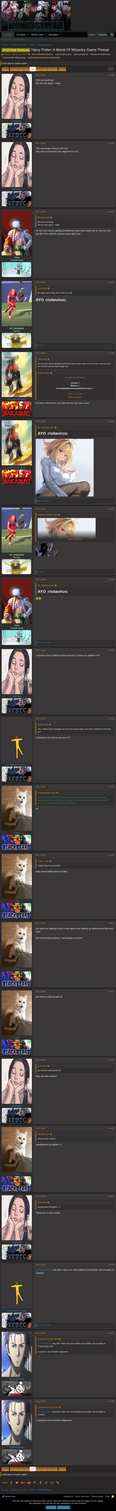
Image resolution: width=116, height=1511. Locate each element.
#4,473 (110, 923)
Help (107, 1496)
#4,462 (110, 143)
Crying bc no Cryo (18, 764)
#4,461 (110, 75)
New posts (6, 39)
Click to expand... (75, 397)
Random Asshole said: (49, 515)
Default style (8, 1496)
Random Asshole (18, 399)
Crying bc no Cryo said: (49, 1339)
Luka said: (43, 1066)
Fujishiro (7, 54)
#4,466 (110, 421)
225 (38, 69)
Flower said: (44, 724)
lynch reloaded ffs (81, 54)
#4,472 (110, 855)
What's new (37, 34)
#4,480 (110, 1401)
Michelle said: (45, 217)
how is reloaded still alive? (42, 54)
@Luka (42, 797)
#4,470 (110, 719)
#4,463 (110, 212)
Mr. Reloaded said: (47, 427)
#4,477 (110, 1196)
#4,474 (110, 992)
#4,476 (110, 1128)
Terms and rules (82, 1496)
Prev (6, 69)
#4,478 (110, 1265)
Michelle (18, 121)
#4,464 (110, 282)
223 (27, 69)
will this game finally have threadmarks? (44, 58)
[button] (27, 34)
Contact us (68, 1496)
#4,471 (110, 787)
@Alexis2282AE (53, 797)
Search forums (19, 39)
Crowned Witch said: (48, 793)
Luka (18, 832)
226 (44, 69)
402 (54, 69)
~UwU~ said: (44, 861)
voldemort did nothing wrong (14, 58)
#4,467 (110, 509)
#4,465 (110, 353)
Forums (8, 34)
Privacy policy (97, 1496)
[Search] (111, 34)
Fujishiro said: (45, 373)
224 (32, 69)
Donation (21, 34)
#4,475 (110, 1060)
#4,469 (110, 650)
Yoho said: (43, 288)
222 (21, 69)
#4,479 (110, 1333)
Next (62, 69)
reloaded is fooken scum (100, 54)
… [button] (16, 69)
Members (53, 34)
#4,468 (110, 579)
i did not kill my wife (63, 54)
